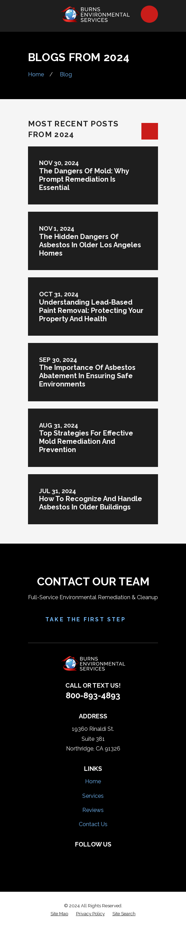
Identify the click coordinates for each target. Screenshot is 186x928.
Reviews (93, 810)
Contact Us (93, 824)
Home (93, 781)
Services (93, 796)
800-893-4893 (93, 695)
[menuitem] (59, 914)
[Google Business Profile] (115, 856)
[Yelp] (85, 856)
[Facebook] (70, 856)
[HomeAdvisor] (100, 856)
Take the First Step (93, 619)
